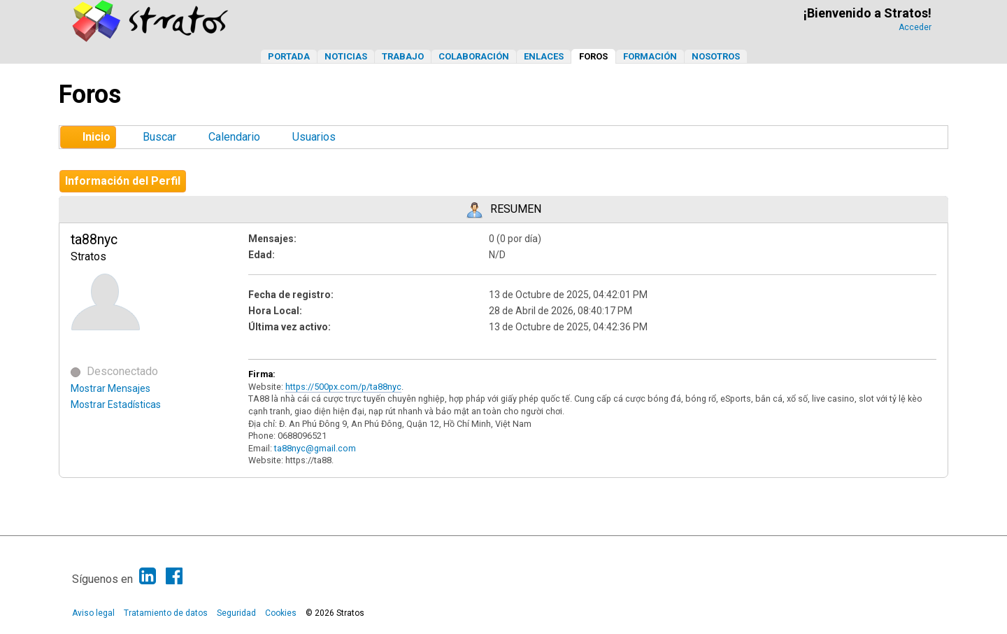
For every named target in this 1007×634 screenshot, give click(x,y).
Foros (593, 56)
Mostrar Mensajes (110, 388)
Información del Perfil (122, 181)
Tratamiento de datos (166, 613)
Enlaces (544, 56)
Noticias (345, 56)
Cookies (281, 613)
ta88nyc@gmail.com (315, 448)
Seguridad (236, 613)
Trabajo (403, 56)
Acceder (915, 27)
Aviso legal (93, 613)
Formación (650, 56)
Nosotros (716, 56)
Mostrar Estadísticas (116, 404)
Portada (289, 56)
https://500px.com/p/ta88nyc (343, 386)
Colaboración (473, 56)
